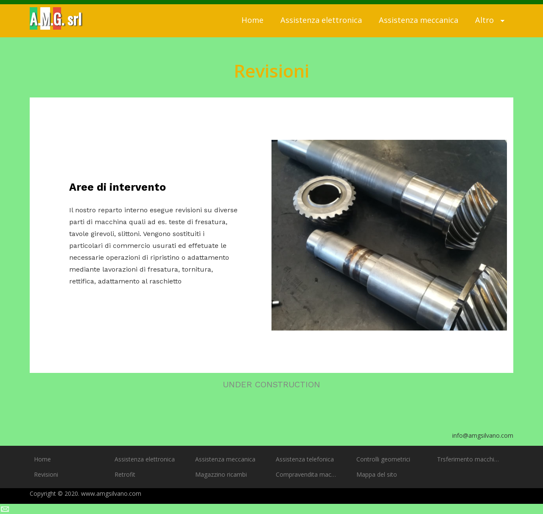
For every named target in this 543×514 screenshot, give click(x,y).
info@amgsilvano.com (482, 435)
